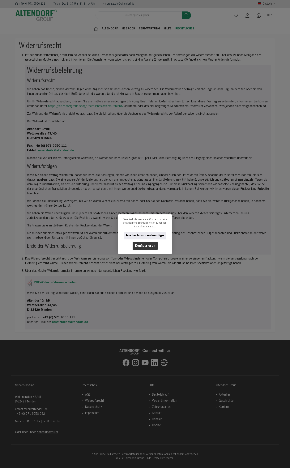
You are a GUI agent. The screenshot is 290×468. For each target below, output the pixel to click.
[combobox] (139, 15)
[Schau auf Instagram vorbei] (135, 362)
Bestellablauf (160, 394)
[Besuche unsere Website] (164, 362)
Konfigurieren (145, 245)
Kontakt (157, 413)
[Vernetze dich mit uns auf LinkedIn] (154, 362)
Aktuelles (225, 394)
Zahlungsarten (161, 407)
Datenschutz (93, 407)
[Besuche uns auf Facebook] (126, 362)
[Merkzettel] (236, 15)
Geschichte (226, 400)
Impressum (92, 413)
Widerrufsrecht (94, 400)
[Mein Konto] (247, 15)
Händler (157, 419)
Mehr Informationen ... (145, 226)
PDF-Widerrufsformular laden (51, 282)
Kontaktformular (47, 432)
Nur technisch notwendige (145, 235)
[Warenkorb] (264, 15)
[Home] (97, 28)
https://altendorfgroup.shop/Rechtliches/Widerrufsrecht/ (85, 106)
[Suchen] (186, 15)
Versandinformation (164, 400)
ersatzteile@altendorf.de (120, 3)
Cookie (156, 425)
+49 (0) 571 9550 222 (32, 3)
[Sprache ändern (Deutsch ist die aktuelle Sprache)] (266, 4)
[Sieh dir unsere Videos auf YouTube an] (145, 362)
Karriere (224, 407)
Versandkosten (154, 454)
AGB (88, 394)
